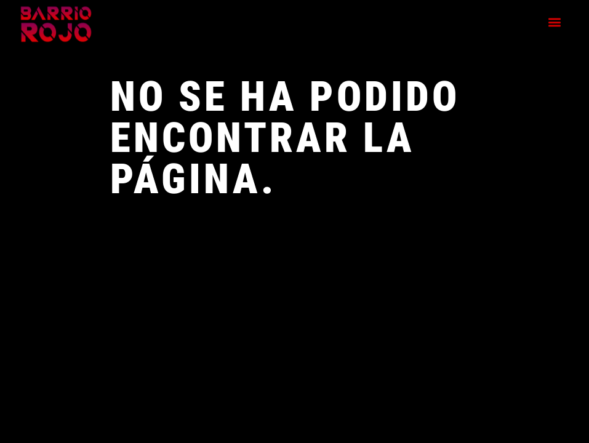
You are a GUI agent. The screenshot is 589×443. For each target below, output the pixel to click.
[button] (555, 18)
